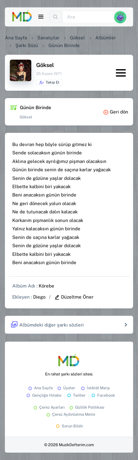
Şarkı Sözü (26, 45)
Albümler (105, 37)
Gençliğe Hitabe (43, 395)
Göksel (77, 37)
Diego (39, 296)
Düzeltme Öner (74, 296)
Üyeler (65, 388)
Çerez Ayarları (49, 407)
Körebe (46, 285)
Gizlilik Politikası (86, 407)
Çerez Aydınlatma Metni (70, 414)
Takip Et (49, 82)
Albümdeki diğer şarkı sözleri (47, 325)
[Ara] (88, 17)
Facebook (102, 395)
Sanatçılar (48, 37)
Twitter (76, 395)
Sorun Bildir (69, 426)
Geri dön (115, 111)
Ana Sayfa (16, 37)
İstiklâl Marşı (95, 388)
